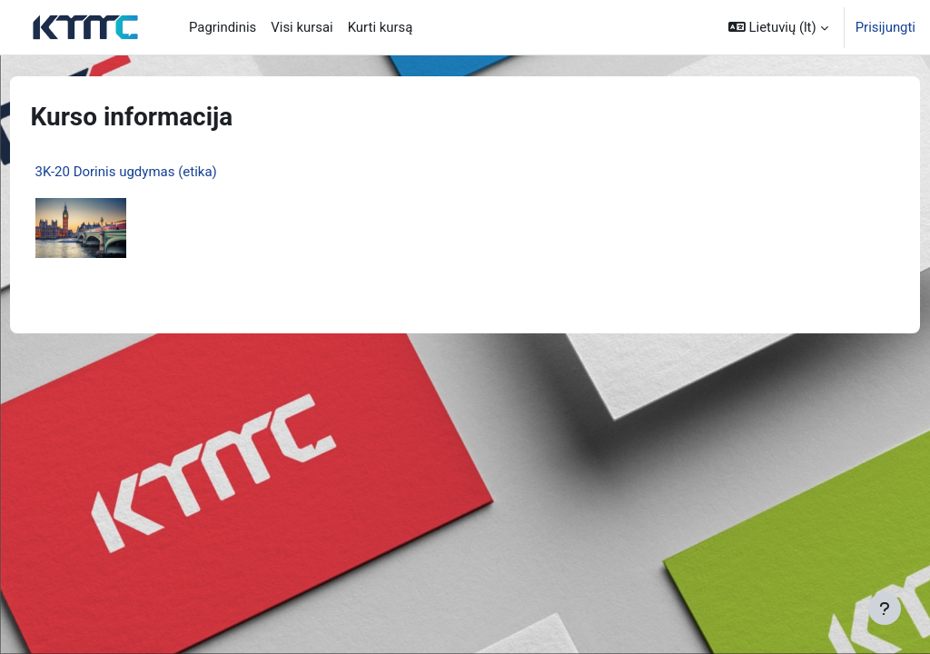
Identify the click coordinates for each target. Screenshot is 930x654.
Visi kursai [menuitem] (301, 27)
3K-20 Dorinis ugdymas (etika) (160, 172)
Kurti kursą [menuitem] (380, 27)
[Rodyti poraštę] (884, 608)
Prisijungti (885, 27)
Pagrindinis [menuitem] (222, 27)
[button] (778, 27)
